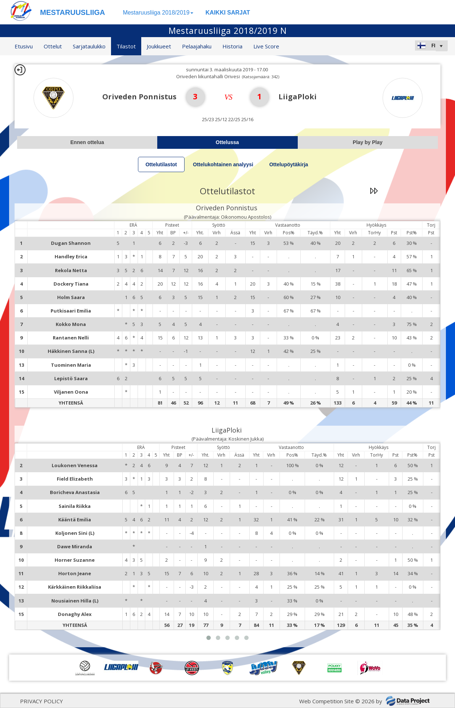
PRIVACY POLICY (41, 701)
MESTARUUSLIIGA (72, 12)
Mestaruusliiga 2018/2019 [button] (158, 12)
